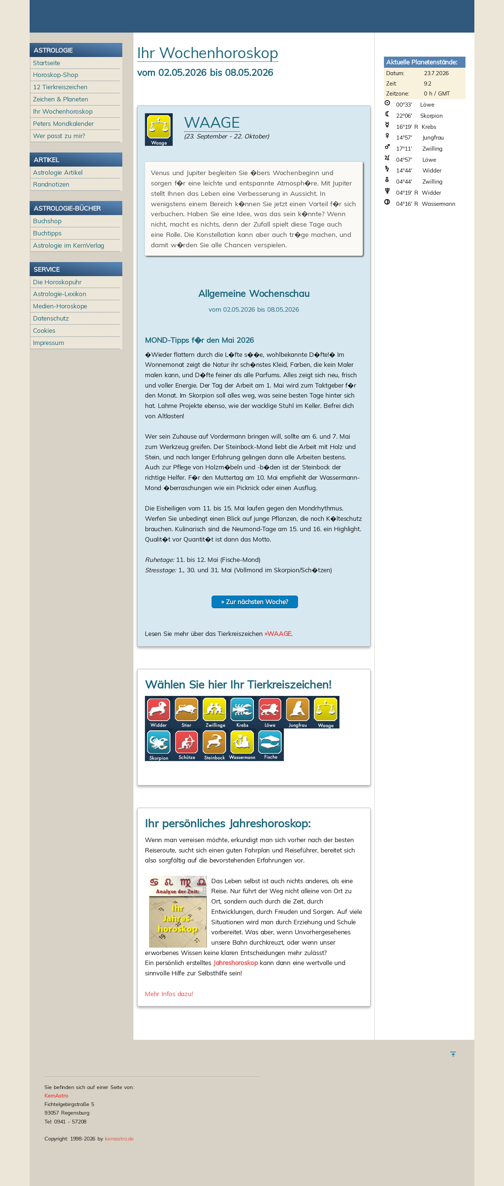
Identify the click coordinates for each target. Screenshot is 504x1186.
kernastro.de (119, 1160)
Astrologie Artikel (58, 217)
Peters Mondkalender (63, 168)
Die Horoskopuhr (57, 326)
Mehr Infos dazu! (169, 1038)
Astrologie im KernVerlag (68, 290)
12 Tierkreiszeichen (60, 131)
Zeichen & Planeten (60, 143)
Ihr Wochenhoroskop (63, 156)
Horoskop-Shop (55, 119)
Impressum (48, 387)
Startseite (46, 107)
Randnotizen (51, 228)
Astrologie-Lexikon (59, 338)
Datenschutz (51, 362)
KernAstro (56, 1118)
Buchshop (47, 265)
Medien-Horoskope (60, 350)
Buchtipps (47, 277)
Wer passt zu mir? (59, 180)
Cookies (44, 375)
